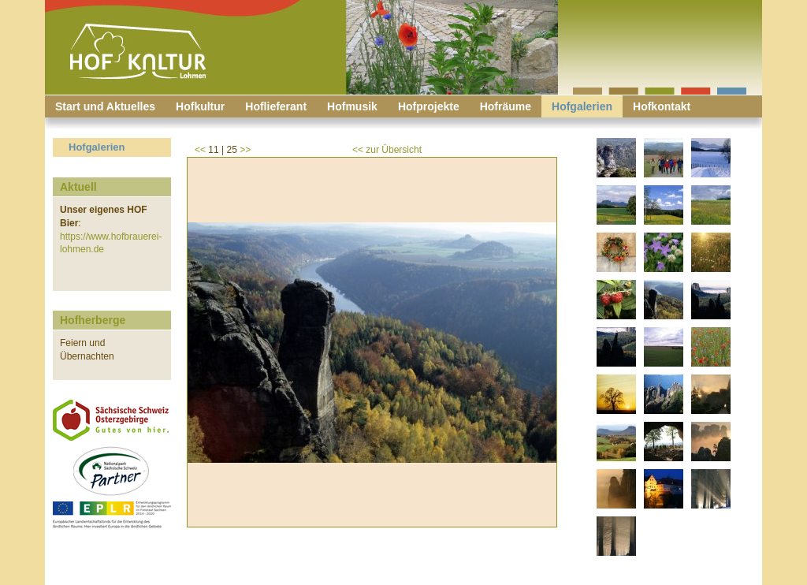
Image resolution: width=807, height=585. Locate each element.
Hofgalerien (582, 106)
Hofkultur (200, 106)
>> (245, 149)
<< (200, 149)
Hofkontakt (661, 106)
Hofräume (505, 106)
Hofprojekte (428, 106)
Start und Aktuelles (105, 106)
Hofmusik (352, 106)
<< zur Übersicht (387, 149)
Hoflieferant (276, 106)
